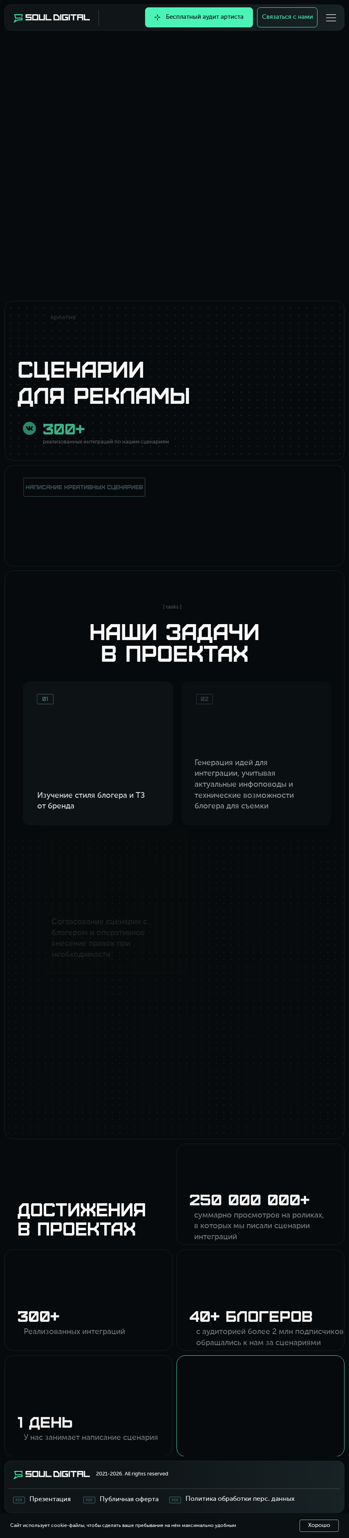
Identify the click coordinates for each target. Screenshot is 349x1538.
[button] (331, 17)
